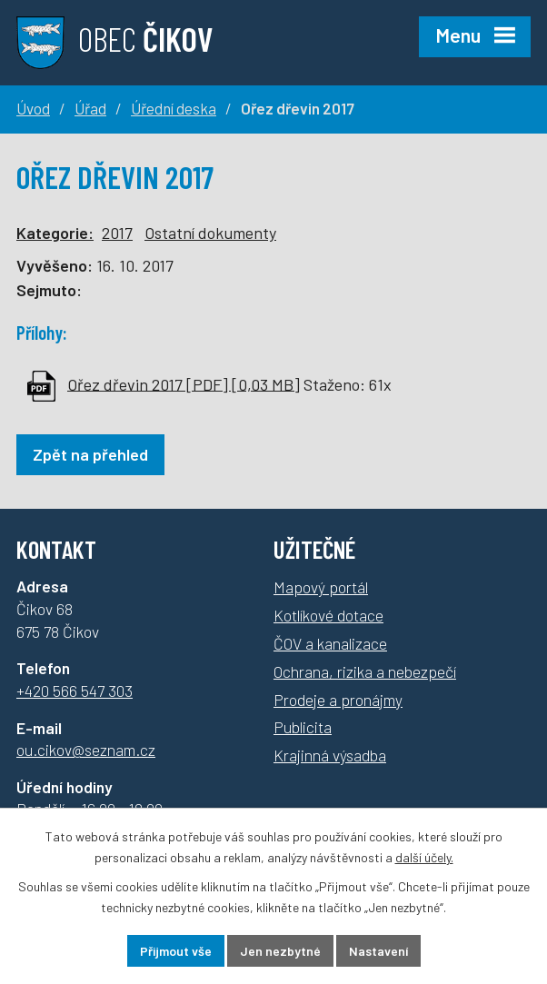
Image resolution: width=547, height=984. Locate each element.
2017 (117, 233)
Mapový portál (321, 587)
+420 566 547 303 (74, 691)
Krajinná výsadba (330, 755)
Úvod (33, 108)
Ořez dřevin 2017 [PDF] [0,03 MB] (183, 383)
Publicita (303, 727)
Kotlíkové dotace (328, 615)
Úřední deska (173, 108)
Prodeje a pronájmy (338, 700)
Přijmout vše (176, 951)
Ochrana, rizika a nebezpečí (365, 671)
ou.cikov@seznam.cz (85, 750)
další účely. (424, 857)
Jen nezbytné (280, 951)
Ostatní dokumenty (210, 233)
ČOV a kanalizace (330, 643)
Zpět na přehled (90, 454)
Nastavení (378, 951)
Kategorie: (55, 233)
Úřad (90, 108)
